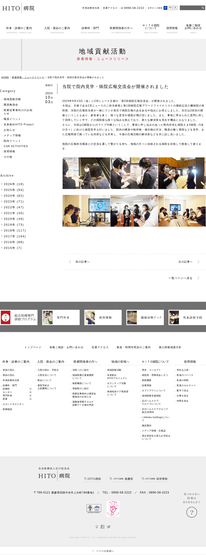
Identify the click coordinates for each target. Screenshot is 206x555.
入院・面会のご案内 (50, 361)
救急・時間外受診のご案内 (134, 347)
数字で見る (183, 390)
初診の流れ (9, 370)
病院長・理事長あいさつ (155, 375)
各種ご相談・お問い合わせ (67, 347)
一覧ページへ (181, 278)
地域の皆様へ (120, 361)
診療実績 (146, 385)
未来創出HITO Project (19, 124)
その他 (8, 156)
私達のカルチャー (186, 385)
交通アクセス (110, 8)
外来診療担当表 (91, 8)
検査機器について (81, 383)
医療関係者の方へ (86, 361)
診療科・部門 (10, 385)
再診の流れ (9, 375)
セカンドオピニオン (13, 404)
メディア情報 (12, 135)
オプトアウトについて (154, 390)
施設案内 (146, 425)
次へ (185, 261)
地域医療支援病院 (151, 395)
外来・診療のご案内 (16, 361)
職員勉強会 (11, 104)
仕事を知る (183, 395)
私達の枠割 (183, 380)
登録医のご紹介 (80, 388)
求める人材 (183, 370)
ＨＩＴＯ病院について (155, 361)
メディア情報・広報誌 (154, 430)
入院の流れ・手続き (48, 370)
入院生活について (46, 375)
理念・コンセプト (151, 370)
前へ (83, 261)
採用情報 (9, 151)
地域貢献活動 (12, 99)
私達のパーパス (185, 375)
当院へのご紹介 (80, 370)
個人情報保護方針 (170, 347)
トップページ (33, 347)
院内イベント (12, 141)
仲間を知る (183, 401)
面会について (44, 380)
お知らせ (9, 130)
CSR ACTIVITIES (16, 146)
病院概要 (146, 380)
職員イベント (12, 119)
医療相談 (7, 409)
